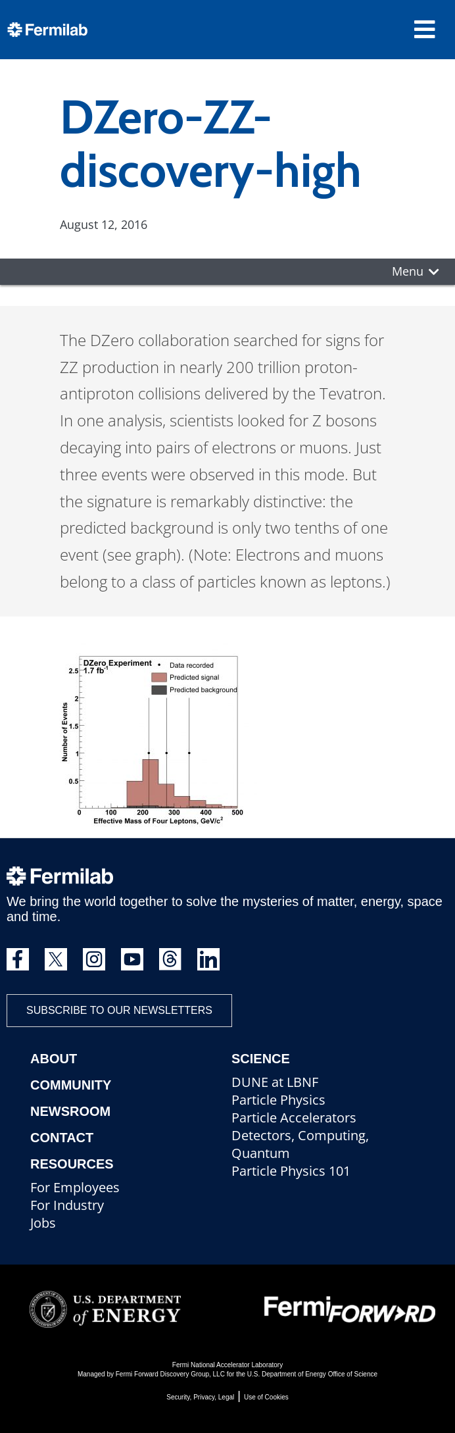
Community (70, 1085)
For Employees (75, 1187)
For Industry (67, 1205)
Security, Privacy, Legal (200, 1397)
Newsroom (70, 1111)
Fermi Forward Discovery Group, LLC (170, 1374)
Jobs (43, 1223)
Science (260, 1058)
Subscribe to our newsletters (119, 1010)
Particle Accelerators (293, 1117)
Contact (61, 1137)
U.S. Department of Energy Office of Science (312, 1374)
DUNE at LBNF (274, 1082)
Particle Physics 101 (290, 1171)
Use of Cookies (266, 1397)
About (53, 1058)
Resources (72, 1164)
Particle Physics (278, 1100)
